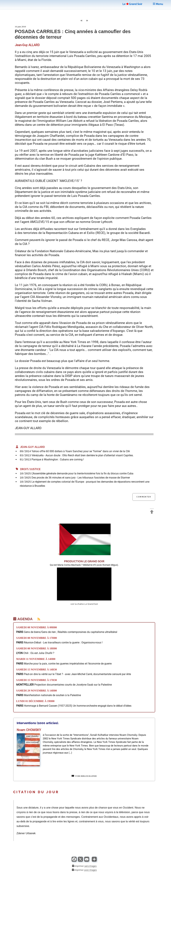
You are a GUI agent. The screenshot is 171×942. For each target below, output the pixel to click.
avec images (90, 870)
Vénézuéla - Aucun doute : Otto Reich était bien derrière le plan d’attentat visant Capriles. (83, 455)
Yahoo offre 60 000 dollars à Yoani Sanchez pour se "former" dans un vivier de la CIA (81, 451)
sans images (90, 866)
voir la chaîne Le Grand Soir (84, 604)
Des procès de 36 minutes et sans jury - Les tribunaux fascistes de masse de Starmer (81, 477)
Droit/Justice (28, 469)
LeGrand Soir (132, 4)
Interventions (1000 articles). (38, 723)
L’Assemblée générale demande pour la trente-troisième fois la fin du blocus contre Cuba (82, 473)
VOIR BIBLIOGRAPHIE (84, 776)
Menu (158, 4)
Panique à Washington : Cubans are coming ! (58, 459)
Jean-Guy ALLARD (30, 447)
